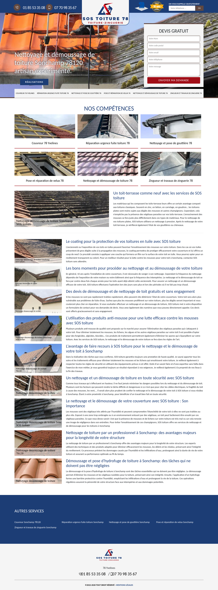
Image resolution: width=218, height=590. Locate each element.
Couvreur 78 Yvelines (25, 93)
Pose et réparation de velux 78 (117, 93)
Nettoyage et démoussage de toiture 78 (150, 93)
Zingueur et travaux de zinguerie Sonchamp (35, 527)
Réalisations (34, 82)
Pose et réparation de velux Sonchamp (174, 522)
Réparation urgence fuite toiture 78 (53, 93)
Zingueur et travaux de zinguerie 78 (186, 93)
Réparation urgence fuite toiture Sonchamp (83, 522)
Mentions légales (124, 585)
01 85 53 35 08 (29, 7)
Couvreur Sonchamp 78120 (27, 522)
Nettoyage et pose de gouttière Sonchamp (129, 522)
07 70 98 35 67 (61, 7)
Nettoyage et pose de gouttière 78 (86, 93)
